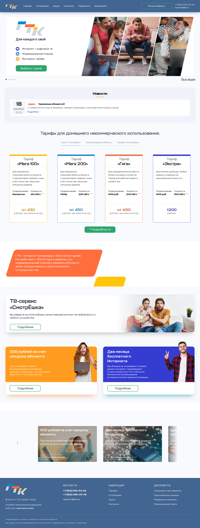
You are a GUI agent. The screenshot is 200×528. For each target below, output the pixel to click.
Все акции (188, 79)
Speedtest (101, 6)
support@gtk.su (182, 7)
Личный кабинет (156, 6)
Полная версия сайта (165, 504)
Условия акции (55, 457)
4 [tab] (14, 79)
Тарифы (27, 6)
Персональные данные (166, 495)
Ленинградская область (99, 142)
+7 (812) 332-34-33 (185, 4)
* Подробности (100, 229)
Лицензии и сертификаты (168, 490)
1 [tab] (6, 79)
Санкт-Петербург (71, 142)
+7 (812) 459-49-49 (74, 494)
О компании (42, 6)
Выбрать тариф (31, 68)
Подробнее (25, 327)
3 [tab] (11, 79)
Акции (56, 6)
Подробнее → (34, 112)
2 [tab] (9, 79)
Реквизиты (84, 6)
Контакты (69, 6)
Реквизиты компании (165, 499)
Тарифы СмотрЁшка (128, 142)
